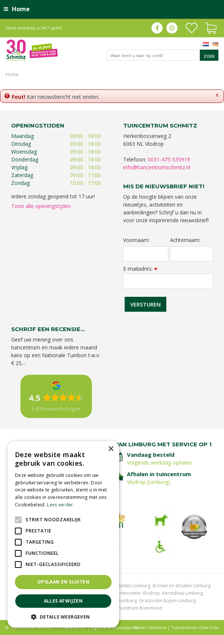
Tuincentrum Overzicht (194, 627)
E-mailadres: (140, 268)
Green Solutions (150, 627)
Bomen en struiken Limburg (182, 585)
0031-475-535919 (169, 159)
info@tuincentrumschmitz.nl (156, 167)
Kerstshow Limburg (182, 593)
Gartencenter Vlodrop (136, 593)
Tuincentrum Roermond (137, 608)
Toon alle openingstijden (41, 206)
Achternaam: (185, 240)
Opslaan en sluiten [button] (63, 582)
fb (157, 28)
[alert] (63, 534)
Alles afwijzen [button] (63, 601)
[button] (63, 616)
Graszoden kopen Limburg (167, 600)
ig (171, 28)
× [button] (110, 449)
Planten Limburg (133, 585)
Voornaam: (136, 240)
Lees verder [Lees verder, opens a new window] (60, 505)
